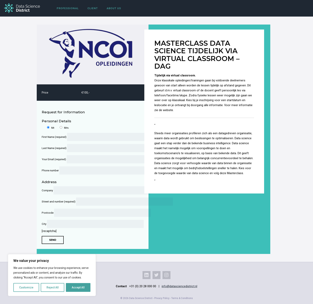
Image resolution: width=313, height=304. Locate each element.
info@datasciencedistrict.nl (179, 286)
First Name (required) (90, 136)
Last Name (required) (90, 148)
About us (114, 8)
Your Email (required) (90, 159)
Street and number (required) (90, 201)
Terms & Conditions (182, 298)
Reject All (53, 287)
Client (92, 8)
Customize (26, 287)
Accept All (78, 287)
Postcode (90, 212)
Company (90, 190)
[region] (52, 275)
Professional (68, 8)
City (90, 223)
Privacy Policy (161, 298)
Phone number (90, 170)
